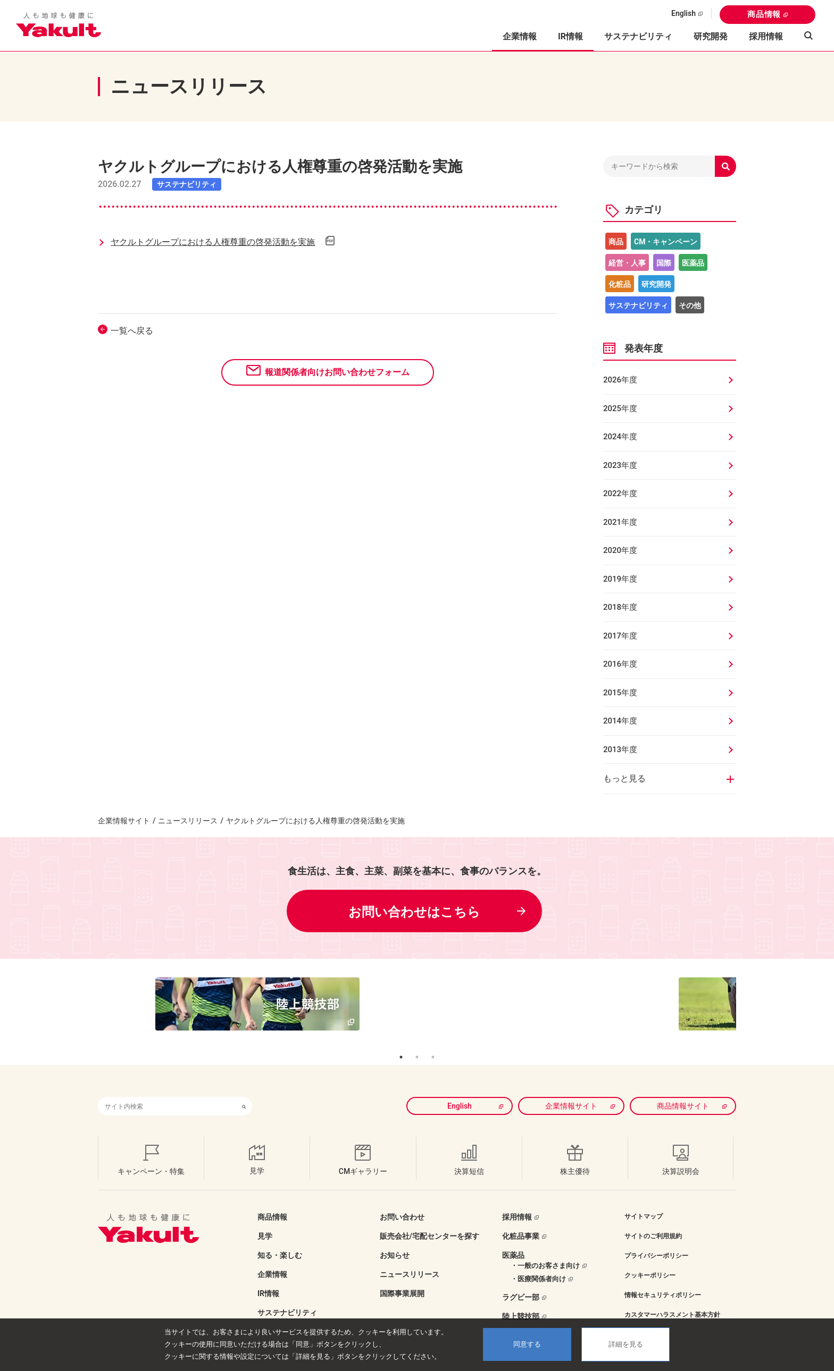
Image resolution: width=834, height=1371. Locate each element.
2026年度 (620, 380)
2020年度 (620, 550)
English (683, 13)
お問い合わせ (402, 1201)
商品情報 (764, 14)
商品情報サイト (683, 1090)
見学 (264, 1220)
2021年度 (620, 522)
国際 (663, 263)
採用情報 (766, 36)
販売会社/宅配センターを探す (429, 1220)
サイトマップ (643, 1200)
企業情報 (272, 1258)
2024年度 (620, 436)
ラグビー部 (520, 1281)
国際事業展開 (402, 1277)
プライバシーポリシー (656, 1240)
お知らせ (395, 1239)
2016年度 (620, 664)
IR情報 (268, 1277)
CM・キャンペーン (665, 241)
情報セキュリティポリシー (662, 1279)
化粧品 (619, 284)
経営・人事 (627, 263)
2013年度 (620, 749)
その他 (690, 305)
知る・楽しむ (279, 1239)
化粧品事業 (520, 1220)
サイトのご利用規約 (653, 1220)
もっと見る (624, 778)
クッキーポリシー (649, 1259)
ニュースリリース (188, 820)
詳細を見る (625, 1344)
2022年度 (620, 493)
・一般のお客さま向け (545, 1250)
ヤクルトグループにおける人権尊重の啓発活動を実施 (213, 242)
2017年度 (620, 636)
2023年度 (620, 465)
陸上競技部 (520, 1300)
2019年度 (620, 579)
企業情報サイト (124, 820)
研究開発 (711, 36)
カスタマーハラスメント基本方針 (672, 1298)
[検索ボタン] (244, 1090)
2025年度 (620, 408)
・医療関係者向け (538, 1263)
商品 (615, 241)
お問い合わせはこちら (414, 912)
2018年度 (620, 607)
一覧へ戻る (132, 331)
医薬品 (693, 263)
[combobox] (167, 1090)
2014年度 (620, 721)
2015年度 (620, 692)
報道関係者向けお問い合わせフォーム (337, 372)
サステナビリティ (638, 36)
